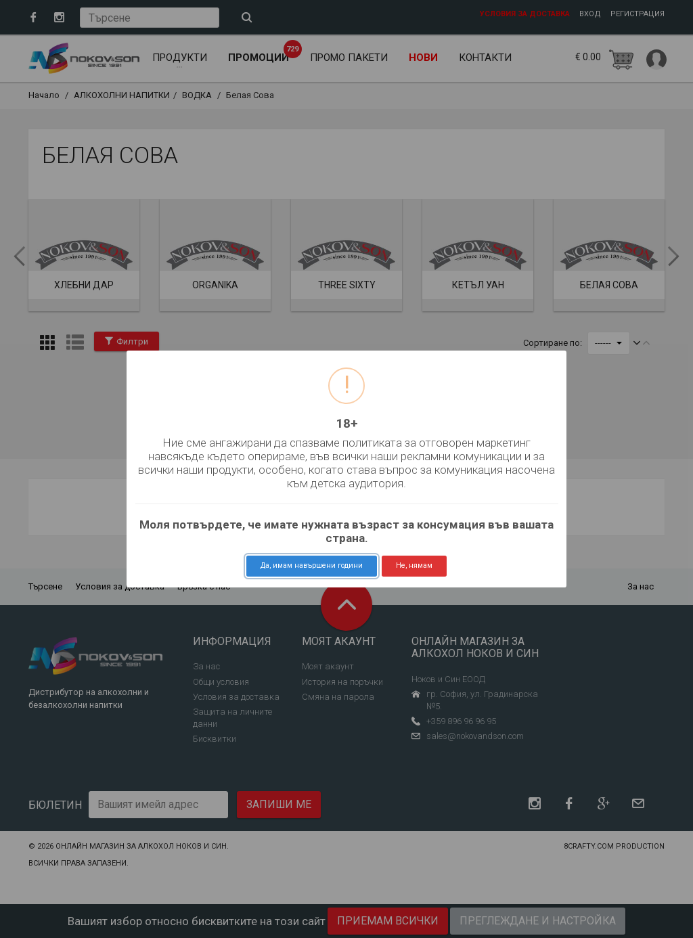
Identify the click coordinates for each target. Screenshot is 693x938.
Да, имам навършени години (312, 565)
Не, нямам (414, 565)
